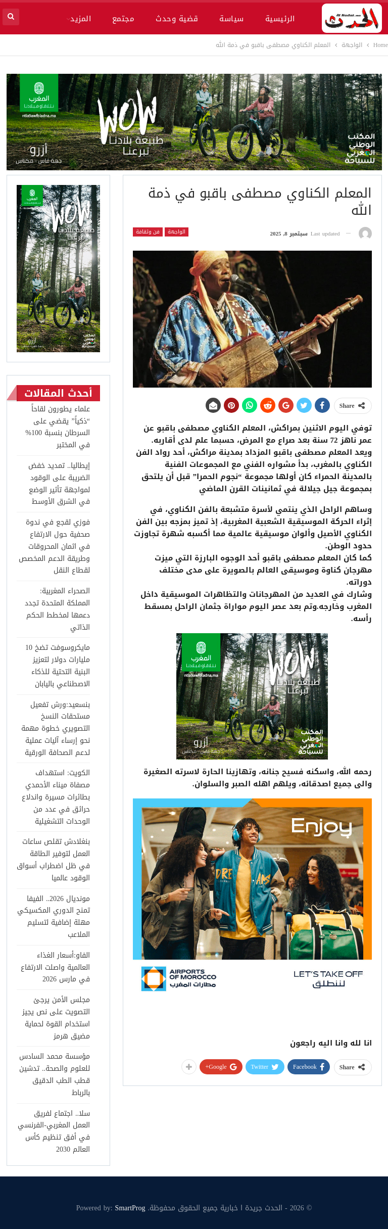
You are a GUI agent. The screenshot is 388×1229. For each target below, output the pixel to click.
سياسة (231, 19)
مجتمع (123, 19)
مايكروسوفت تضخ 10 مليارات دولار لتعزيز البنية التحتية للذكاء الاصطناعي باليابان (57, 665)
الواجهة (176, 232)
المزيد (80, 19)
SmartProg (130, 1208)
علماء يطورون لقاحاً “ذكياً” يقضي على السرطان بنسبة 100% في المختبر (57, 427)
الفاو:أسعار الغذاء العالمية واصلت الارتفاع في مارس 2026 (55, 967)
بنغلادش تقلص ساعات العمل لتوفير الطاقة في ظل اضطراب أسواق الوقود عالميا (53, 859)
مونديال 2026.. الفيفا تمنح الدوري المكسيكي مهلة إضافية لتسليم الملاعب (53, 916)
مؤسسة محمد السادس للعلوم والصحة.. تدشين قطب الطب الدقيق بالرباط (54, 1074)
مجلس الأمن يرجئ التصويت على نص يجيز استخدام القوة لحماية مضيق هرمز (56, 1018)
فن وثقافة (148, 232)
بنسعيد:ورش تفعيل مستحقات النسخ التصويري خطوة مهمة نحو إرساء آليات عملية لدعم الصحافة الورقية (55, 729)
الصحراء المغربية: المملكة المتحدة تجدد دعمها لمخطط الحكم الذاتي (57, 609)
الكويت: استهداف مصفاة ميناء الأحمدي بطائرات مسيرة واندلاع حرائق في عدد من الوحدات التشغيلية (56, 797)
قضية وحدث (177, 19)
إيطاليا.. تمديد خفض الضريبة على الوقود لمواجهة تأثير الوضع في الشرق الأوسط (59, 483)
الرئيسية (280, 19)
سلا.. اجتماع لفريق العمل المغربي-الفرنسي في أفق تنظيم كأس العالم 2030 (54, 1131)
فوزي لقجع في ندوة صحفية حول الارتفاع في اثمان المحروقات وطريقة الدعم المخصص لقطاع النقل (54, 546)
